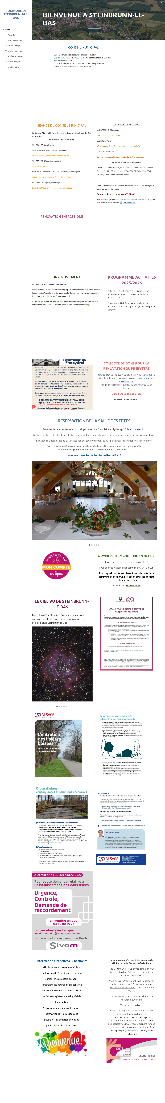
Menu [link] (8, 29)
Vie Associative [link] (15, 51)
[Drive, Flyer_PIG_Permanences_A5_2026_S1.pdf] (68, 239)
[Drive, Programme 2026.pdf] (133, 326)
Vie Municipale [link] (15, 61)
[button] (162, 4)
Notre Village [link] (14, 45)
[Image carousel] (98, 497)
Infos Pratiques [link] (15, 40)
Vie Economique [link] (15, 56)
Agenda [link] (11, 35)
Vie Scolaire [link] (13, 67)
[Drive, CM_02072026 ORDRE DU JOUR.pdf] (88, 90)
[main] (98, 20)
